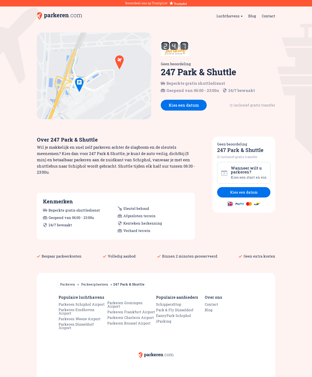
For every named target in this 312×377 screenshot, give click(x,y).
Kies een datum (184, 105)
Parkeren (67, 284)
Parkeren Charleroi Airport (130, 317)
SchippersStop (168, 304)
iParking (163, 321)
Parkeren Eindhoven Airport (76, 311)
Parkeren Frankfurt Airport (131, 312)
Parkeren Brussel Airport (129, 323)
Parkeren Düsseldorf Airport (76, 326)
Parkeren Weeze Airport (79, 319)
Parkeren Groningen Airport (125, 304)
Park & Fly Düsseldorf (174, 310)
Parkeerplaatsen (94, 284)
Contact (268, 16)
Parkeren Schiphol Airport (81, 304)
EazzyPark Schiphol (173, 315)
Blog (252, 16)
